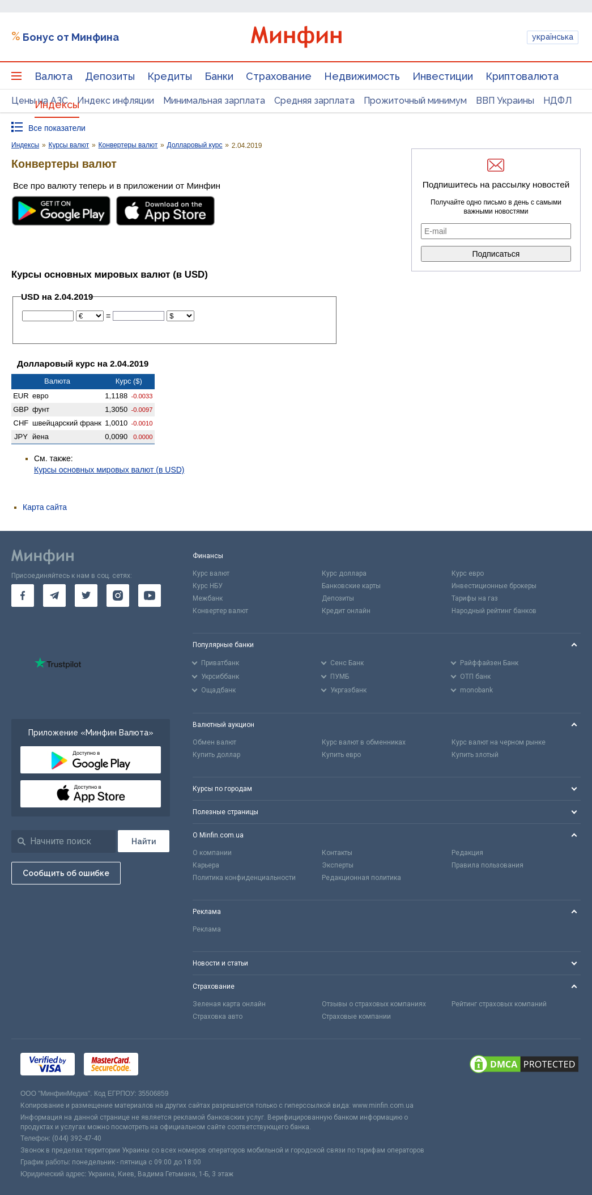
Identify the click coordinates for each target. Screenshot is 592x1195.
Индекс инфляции (115, 100)
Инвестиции (442, 76)
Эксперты (338, 865)
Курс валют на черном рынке (499, 742)
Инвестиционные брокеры (494, 586)
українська (552, 36)
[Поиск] (143, 841)
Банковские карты (351, 586)
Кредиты (169, 76)
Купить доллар (216, 755)
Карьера (206, 865)
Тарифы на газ (475, 598)
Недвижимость (362, 76)
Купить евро (341, 755)
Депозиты (110, 76)
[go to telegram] (54, 595)
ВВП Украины (505, 100)
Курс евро (468, 573)
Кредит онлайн (346, 611)
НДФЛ (557, 100)
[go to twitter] (86, 595)
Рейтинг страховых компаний (499, 1004)
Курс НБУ (208, 586)
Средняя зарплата (314, 100)
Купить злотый (475, 755)
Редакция (467, 853)
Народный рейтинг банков (494, 611)
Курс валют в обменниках (364, 742)
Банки (219, 76)
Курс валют (211, 573)
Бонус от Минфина (71, 37)
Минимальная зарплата (214, 100)
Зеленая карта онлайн (229, 1004)
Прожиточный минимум (415, 100)
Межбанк (208, 598)
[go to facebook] (22, 595)
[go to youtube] (149, 595)
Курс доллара (344, 573)
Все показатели (57, 128)
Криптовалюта (522, 76)
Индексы (57, 104)
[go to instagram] (118, 595)
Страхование (279, 76)
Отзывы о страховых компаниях (374, 1004)
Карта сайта (45, 507)
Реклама (207, 929)
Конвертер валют (220, 611)
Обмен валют (214, 742)
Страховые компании (356, 1016)
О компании (212, 853)
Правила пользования (487, 865)
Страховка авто (217, 1016)
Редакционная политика (361, 878)
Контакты (337, 853)
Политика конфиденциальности (244, 878)
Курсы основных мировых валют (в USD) (109, 469)
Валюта (54, 76)
